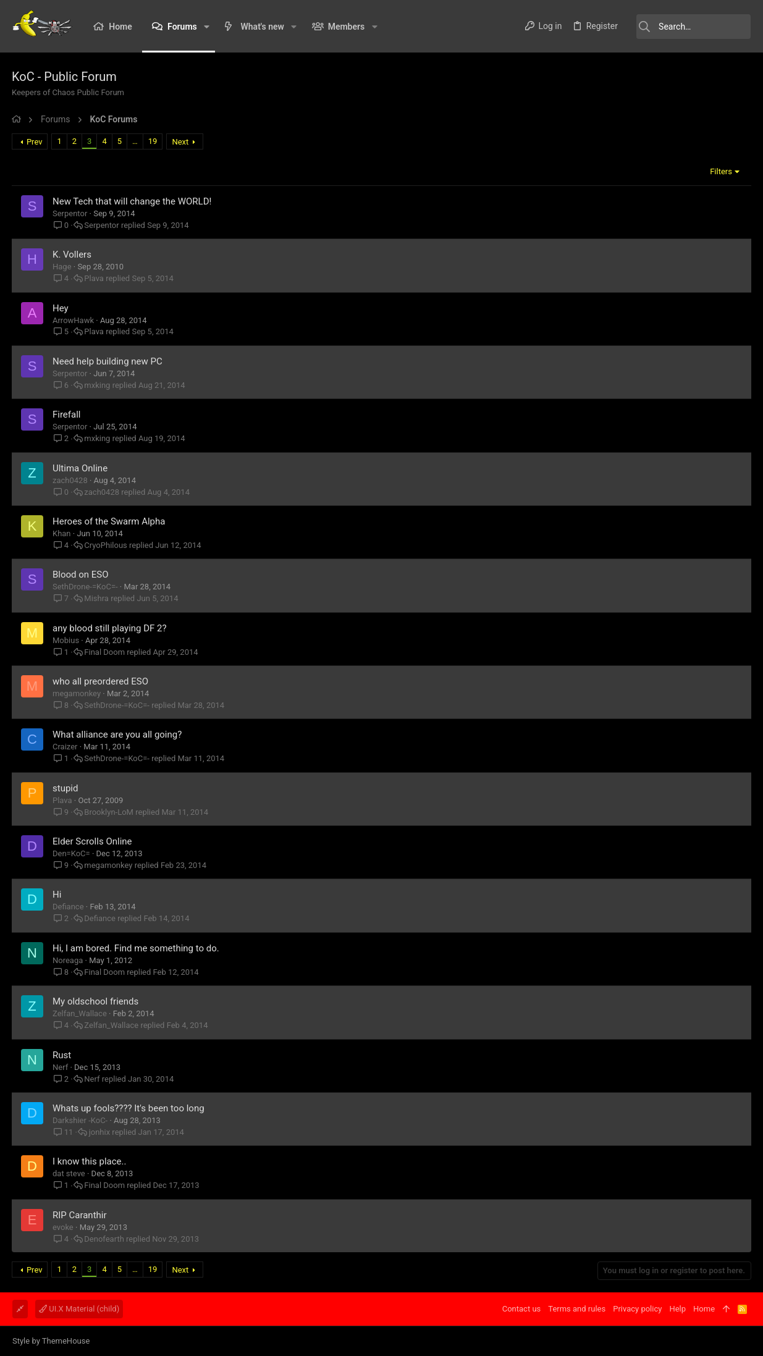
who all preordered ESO (101, 681)
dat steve (69, 1173)
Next (180, 141)
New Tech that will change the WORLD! (132, 201)
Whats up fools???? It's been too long (129, 1108)
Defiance (69, 906)
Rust (62, 1055)
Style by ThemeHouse (51, 1340)
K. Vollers (72, 254)
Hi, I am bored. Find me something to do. (136, 948)
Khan (62, 533)
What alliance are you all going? (117, 734)
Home (704, 1308)
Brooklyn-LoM (109, 812)
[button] (206, 26)
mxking (98, 385)
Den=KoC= (72, 853)
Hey (61, 308)
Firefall (67, 414)
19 (153, 141)
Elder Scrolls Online (93, 841)
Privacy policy (637, 1308)
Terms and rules (576, 1308)
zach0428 (70, 480)
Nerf (61, 1067)
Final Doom (105, 652)
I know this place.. (90, 1161)
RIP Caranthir (80, 1215)
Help (677, 1308)
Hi (57, 894)
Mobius (66, 640)
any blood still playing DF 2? (110, 628)
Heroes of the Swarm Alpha (109, 521)
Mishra (97, 598)
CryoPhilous (106, 545)
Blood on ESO (81, 574)
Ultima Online (80, 468)
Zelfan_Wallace (80, 1013)
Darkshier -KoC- (80, 1120)
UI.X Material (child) (79, 1308)
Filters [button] (720, 171)
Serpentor (70, 213)
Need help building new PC (108, 361)
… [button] (135, 141)
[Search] (689, 26)
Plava (94, 278)
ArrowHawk (74, 320)
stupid (65, 788)
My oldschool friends (96, 1001)
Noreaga (68, 960)
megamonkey (77, 693)
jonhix (100, 1132)
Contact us (521, 1308)
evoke (63, 1227)
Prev (35, 141)
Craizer (65, 746)
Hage (62, 266)
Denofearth (105, 1239)
